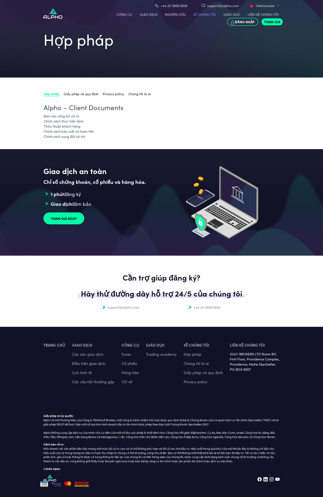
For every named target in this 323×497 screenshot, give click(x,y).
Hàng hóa (130, 372)
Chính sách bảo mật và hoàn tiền (69, 131)
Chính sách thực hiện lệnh (63, 121)
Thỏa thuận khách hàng (62, 126)
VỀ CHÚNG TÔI (204, 14)
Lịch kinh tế (82, 372)
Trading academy (161, 354)
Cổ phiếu (129, 363)
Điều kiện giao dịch (88, 363)
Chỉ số (126, 381)
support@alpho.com (223, 5)
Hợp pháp (51, 93)
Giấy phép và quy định (81, 93)
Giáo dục (231, 14)
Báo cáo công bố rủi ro (61, 116)
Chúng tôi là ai (139, 93)
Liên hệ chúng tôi (247, 345)
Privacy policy (113, 93)
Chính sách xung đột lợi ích (64, 136)
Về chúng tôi (196, 345)
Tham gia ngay (64, 218)
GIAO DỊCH (148, 14)
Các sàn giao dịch (87, 354)
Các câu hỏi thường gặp (93, 381)
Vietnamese (262, 5)
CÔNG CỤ (124, 14)
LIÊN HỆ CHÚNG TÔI (263, 14)
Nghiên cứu (175, 14)
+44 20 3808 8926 (174, 5)
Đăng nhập (242, 21)
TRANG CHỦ (54, 345)
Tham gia (272, 21)
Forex (126, 354)
